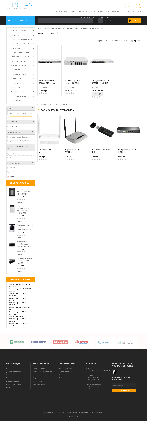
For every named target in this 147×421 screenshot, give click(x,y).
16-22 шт (13, 168)
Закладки (62, 375)
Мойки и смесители (18, 65)
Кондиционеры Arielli (87, 17)
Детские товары (17, 92)
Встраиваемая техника (20, 44)
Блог (8, 387)
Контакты (137, 11)
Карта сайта (37, 381)
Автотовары (16, 87)
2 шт (12, 172)
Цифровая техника (18, 74)
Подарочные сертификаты (43, 372)
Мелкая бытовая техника (21, 48)
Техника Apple (16, 79)
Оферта (9, 375)
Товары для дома (18, 83)
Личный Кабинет (65, 369)
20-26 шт (13, 154)
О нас (8, 369)
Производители (114, 11)
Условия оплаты (12, 378)
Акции (35, 378)
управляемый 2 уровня (19, 137)
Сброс (10, 176)
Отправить (124, 390)
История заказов (65, 372)
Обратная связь (39, 384)
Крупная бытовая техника (21, 39)
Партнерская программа (42, 375)
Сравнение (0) (61, 11)
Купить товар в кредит (15, 384)
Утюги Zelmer (99, 17)
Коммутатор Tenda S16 (17, 316)
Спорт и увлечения (18, 96)
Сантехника (15, 100)
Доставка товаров (13, 372)
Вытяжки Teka (109, 17)
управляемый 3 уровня (19, 141)
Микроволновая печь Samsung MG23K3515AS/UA (24, 244)
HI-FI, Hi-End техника (18, 35)
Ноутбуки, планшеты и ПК (21, 61)
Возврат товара (12, 381)
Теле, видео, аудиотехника (22, 31)
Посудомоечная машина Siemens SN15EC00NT (23, 191)
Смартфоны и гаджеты (20, 57)
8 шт (12, 157)
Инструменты (16, 70)
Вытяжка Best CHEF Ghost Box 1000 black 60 (24, 260)
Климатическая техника (20, 52)
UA (110, 20)
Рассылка (63, 378)
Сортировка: (102, 41)
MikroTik (13, 126)
